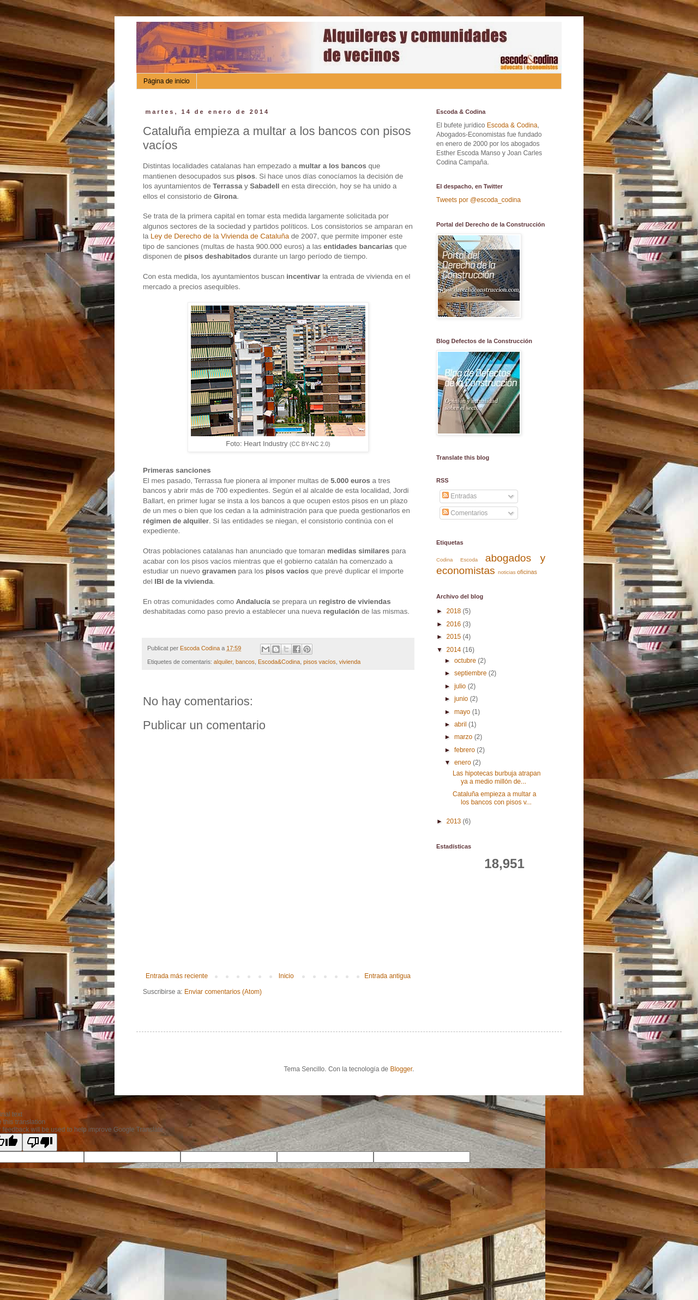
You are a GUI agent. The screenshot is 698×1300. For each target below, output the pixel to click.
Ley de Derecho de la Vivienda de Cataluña (220, 236)
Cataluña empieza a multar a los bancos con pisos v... (494, 797)
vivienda (350, 661)
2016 (455, 624)
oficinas (527, 572)
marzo (464, 737)
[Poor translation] (39, 1142)
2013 (455, 821)
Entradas (459, 496)
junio (462, 699)
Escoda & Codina (512, 125)
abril (461, 724)
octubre (466, 660)
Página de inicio (166, 81)
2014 (455, 650)
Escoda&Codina (279, 661)
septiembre (471, 673)
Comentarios (465, 513)
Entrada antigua (387, 976)
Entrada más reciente (177, 976)
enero (463, 762)
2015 (455, 636)
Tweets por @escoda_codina (478, 200)
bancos (245, 661)
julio (461, 686)
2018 (455, 611)
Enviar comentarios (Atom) (223, 992)
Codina (444, 560)
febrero (465, 750)
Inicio (286, 976)
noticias (507, 572)
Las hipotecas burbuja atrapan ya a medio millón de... (496, 777)
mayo (463, 712)
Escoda (469, 560)
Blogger (401, 1069)
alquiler (223, 661)
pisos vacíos (319, 661)
